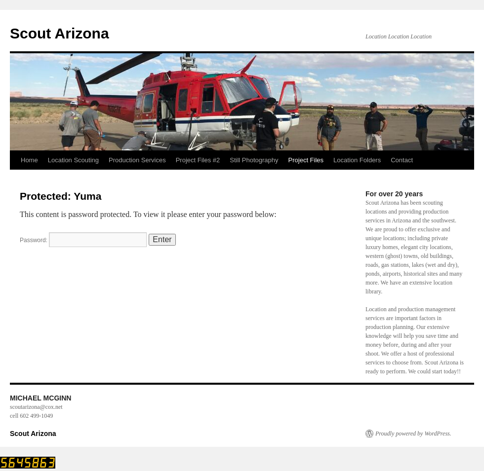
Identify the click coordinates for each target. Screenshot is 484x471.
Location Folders (357, 160)
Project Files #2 (198, 160)
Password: (83, 240)
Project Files (306, 160)
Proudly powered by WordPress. (413, 433)
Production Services (137, 160)
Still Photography (254, 160)
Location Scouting (73, 160)
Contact (402, 160)
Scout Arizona (59, 33)
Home (29, 160)
